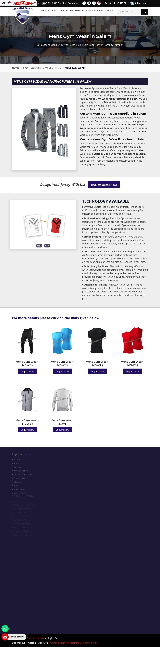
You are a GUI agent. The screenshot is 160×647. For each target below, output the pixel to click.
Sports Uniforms (66, 11)
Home (43, 11)
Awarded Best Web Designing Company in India (74, 642)
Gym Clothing (52, 67)
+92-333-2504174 (115, 3)
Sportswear (81, 11)
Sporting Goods (95, 11)
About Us (52, 11)
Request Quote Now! (104, 185)
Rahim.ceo (138, 3)
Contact (109, 11)
